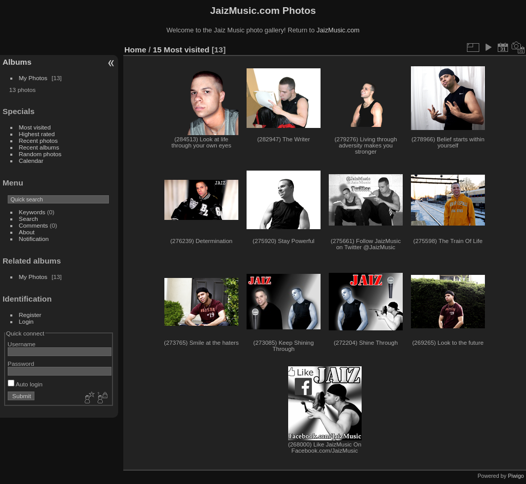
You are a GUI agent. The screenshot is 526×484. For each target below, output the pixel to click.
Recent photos (38, 140)
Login (26, 321)
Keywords (32, 212)
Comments (33, 225)
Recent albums (39, 147)
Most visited (35, 127)
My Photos (33, 78)
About (27, 232)
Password (21, 363)
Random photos (40, 154)
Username (21, 344)
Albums (17, 62)
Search (28, 218)
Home (135, 49)
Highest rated (37, 134)
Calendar (31, 160)
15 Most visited (181, 49)
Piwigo (516, 476)
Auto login (25, 384)
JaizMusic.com (338, 30)
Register (30, 314)
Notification (34, 238)
